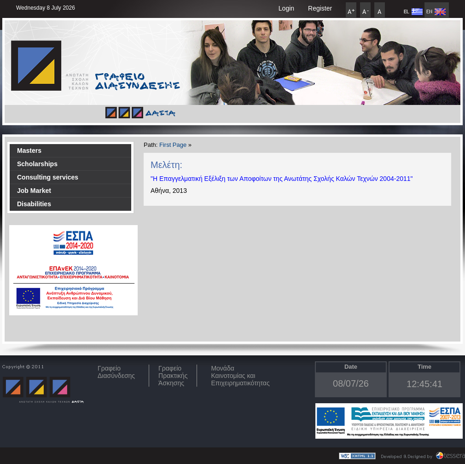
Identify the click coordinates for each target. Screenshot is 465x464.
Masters (29, 150)
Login (286, 8)
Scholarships (37, 164)
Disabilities (34, 204)
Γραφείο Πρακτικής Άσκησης (172, 376)
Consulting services (47, 177)
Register (320, 8)
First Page (172, 144)
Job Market (34, 190)
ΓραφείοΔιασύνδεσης (116, 372)
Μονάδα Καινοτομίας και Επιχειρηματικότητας (240, 376)
